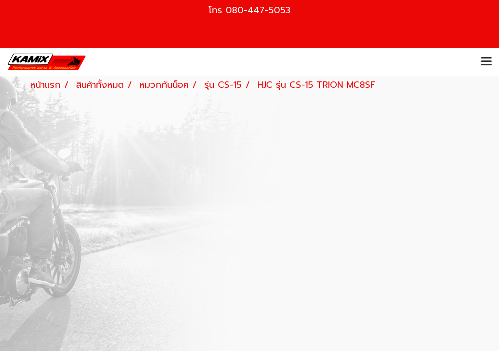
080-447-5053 (258, 10)
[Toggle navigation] (486, 62)
